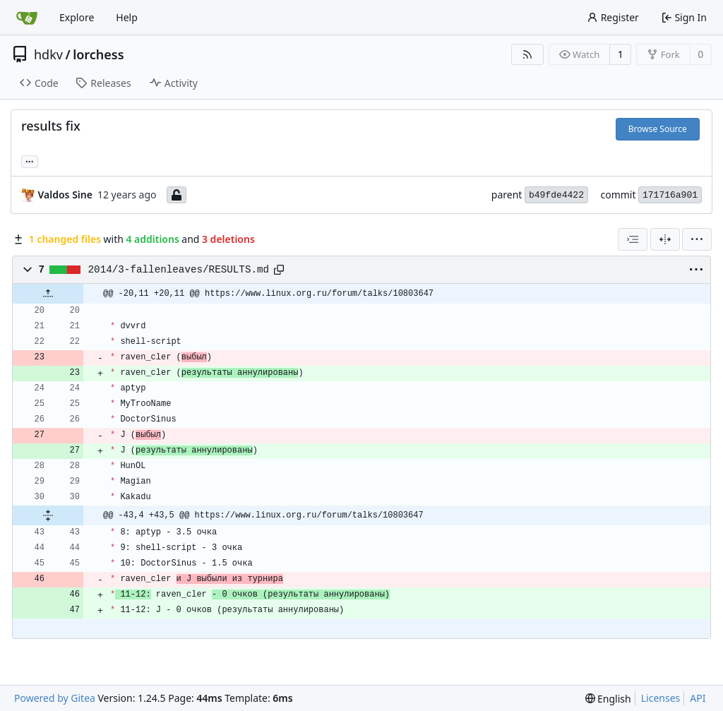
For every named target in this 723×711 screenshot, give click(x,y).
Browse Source (657, 129)
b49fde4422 (556, 195)
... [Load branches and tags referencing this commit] (29, 160)
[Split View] (665, 239)
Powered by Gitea (54, 698)
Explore (76, 17)
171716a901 (670, 195)
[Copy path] (279, 270)
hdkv (48, 54)
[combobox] (632, 239)
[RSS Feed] (527, 54)
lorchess (98, 54)
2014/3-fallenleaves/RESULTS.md (179, 269)
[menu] (697, 239)
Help (127, 17)
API (697, 698)
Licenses (661, 698)
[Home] (27, 17)
